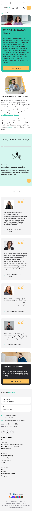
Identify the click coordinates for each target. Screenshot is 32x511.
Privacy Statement (11, 501)
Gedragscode (25, 505)
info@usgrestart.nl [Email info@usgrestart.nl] (11, 415)
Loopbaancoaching (7, 456)
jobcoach (10, 127)
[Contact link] (16, 7)
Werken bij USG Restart (8, 474)
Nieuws (3, 471)
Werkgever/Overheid (18, 3)
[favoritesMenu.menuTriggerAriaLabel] (24, 7)
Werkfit (3, 462)
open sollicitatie (9, 173)
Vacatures (4, 442)
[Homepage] (7, 7)
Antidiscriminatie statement (10, 505)
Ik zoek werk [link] (18, 13)
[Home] (16, 393)
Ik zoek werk (4, 440)
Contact (3, 469)
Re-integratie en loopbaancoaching (12, 444)
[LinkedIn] (7, 432)
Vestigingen (4, 476)
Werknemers (8, 13)
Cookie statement (10, 503)
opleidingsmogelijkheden (10, 115)
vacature (4, 175)
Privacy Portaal (21, 503)
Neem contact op (16, 381)
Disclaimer (22, 501)
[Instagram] (12, 432)
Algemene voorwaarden (16, 507)
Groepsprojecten (6, 460)
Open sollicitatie (6, 448)
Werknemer (5, 3)
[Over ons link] (13, 7)
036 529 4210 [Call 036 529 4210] (9, 418)
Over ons (4, 467)
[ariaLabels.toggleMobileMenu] (2, 7)
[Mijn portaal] (29, 8)
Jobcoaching (5, 458)
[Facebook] (3, 432)
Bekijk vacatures (16, 68)
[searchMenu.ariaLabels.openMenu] (20, 7)
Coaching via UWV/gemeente (10, 446)
